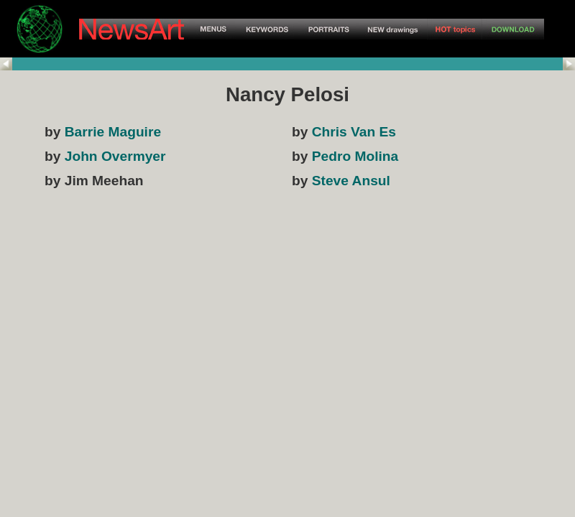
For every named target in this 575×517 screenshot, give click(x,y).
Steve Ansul (351, 180)
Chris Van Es (354, 131)
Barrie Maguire (113, 131)
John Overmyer (115, 156)
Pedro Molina (355, 156)
